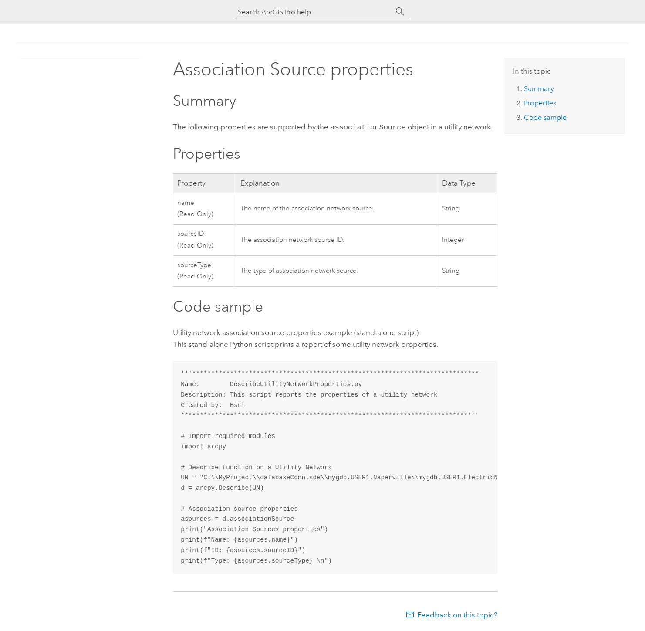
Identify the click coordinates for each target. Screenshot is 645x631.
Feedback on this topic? (457, 614)
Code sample (545, 117)
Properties (540, 103)
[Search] (400, 11)
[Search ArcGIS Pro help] (314, 12)
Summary (539, 89)
